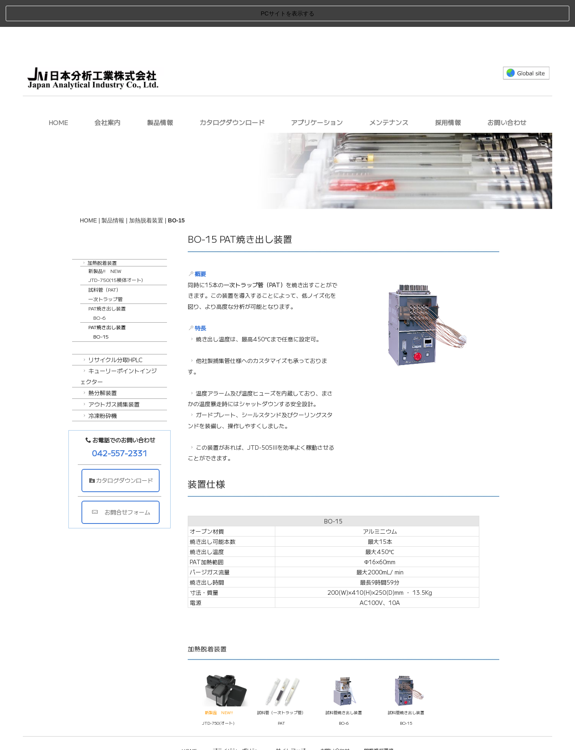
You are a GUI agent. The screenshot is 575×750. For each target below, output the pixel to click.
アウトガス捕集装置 (110, 377)
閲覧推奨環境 (378, 722)
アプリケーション (317, 95)
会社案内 (107, 95)
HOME (58, 95)
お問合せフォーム (124, 485)
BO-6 (344, 696)
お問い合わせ (507, 95)
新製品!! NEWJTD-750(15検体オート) (115, 248)
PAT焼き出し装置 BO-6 (107, 286)
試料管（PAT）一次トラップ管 (105, 267)
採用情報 (448, 95)
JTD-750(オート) (218, 696)
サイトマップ (290, 722)
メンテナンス (388, 95)
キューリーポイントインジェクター (118, 349)
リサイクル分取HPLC (112, 332)
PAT (281, 696)
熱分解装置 (99, 366)
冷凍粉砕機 (99, 388)
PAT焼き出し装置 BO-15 (107, 305)
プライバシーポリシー (237, 722)
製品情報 (160, 95)
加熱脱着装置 (146, 193)
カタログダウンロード (232, 95)
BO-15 (406, 696)
